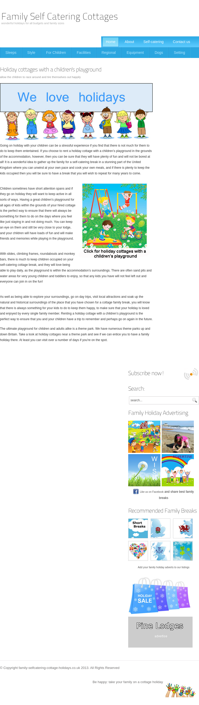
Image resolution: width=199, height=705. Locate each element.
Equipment (135, 52)
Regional (108, 52)
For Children (56, 52)
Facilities (84, 52)
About (129, 42)
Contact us (181, 42)
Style (31, 52)
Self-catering (153, 42)
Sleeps (10, 52)
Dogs (159, 52)
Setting (179, 52)
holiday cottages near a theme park (63, 334)
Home (110, 42)
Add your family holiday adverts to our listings (163, 567)
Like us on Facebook (148, 491)
